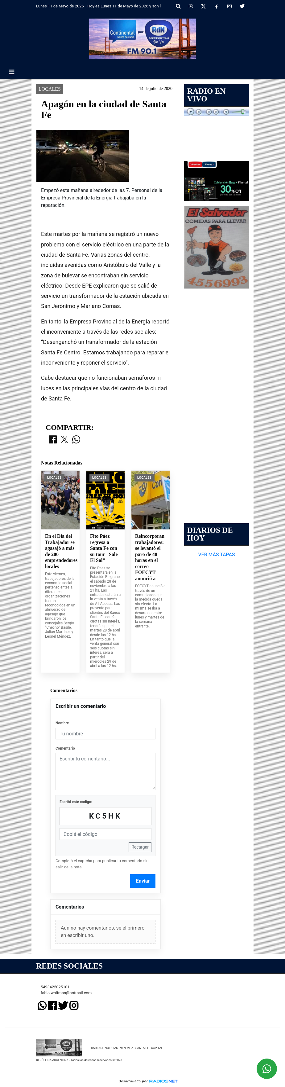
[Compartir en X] (64, 440)
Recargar (140, 847)
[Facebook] (216, 6)
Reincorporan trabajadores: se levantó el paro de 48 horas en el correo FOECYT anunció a (149, 557)
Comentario (65, 748)
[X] (203, 6)
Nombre (62, 723)
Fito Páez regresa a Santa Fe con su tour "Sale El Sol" (104, 548)
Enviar (143, 881)
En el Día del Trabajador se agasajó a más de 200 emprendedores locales (60, 551)
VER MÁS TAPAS (216, 555)
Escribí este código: (76, 802)
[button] (178, 6)
